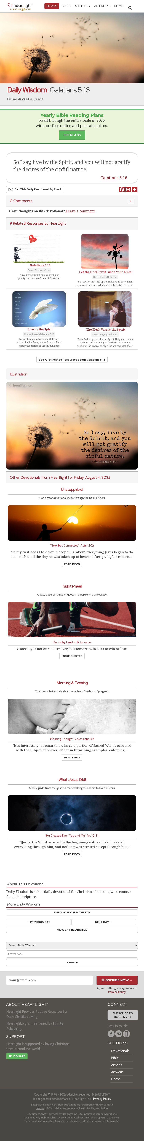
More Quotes (72, 656)
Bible (66, 6)
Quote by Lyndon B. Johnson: (72, 642)
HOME (118, 6)
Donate (17, 1056)
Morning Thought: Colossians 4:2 (72, 739)
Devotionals (120, 1051)
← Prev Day (38, 922)
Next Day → (103, 922)
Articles (82, 6)
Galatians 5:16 (113, 177)
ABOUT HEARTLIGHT (27, 1004)
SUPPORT (15, 1036)
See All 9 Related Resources (72, 359)
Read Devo (72, 564)
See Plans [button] (72, 135)
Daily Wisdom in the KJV (72, 912)
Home (116, 1079)
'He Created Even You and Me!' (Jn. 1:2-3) (72, 835)
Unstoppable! (72, 489)
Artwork (102, 6)
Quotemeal (72, 586)
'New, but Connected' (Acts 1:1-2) (72, 545)
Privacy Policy (116, 992)
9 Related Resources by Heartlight (38, 223)
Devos (52, 6)
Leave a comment (80, 211)
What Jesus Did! (72, 779)
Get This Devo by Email (35, 189)
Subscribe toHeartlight (123, 1015)
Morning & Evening (72, 682)
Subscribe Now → (117, 980)
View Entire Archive (72, 929)
